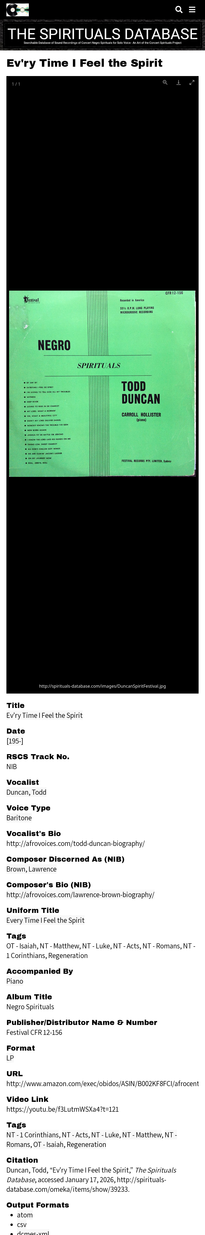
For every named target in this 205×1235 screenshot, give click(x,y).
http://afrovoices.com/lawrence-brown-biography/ (80, 894)
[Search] (179, 9)
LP (10, 1058)
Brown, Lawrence (31, 869)
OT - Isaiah (48, 1144)
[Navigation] (192, 9)
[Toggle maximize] (192, 82)
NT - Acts (75, 1134)
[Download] (178, 82)
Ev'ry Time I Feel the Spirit (44, 715)
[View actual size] (165, 82)
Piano (14, 981)
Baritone (19, 817)
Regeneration (86, 1144)
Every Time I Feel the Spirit (45, 920)
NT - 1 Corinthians (32, 1134)
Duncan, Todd (26, 792)
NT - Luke (105, 1134)
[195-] (14, 741)
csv (21, 1224)
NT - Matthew (141, 1134)
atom (25, 1215)
